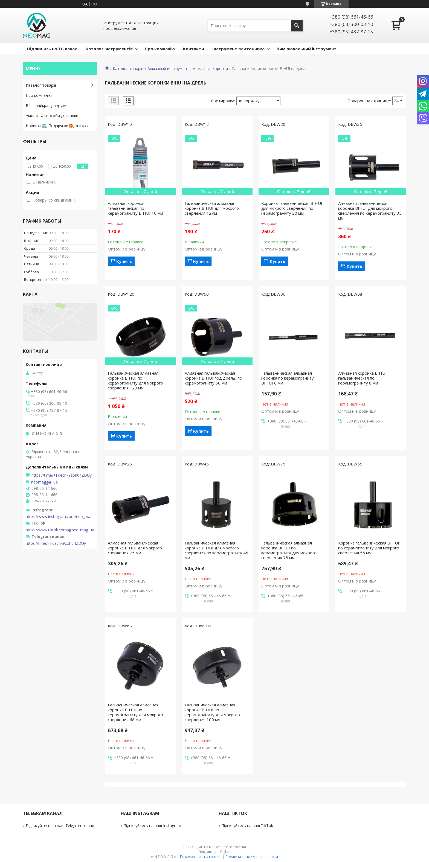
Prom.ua (239, 846)
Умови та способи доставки (52, 115)
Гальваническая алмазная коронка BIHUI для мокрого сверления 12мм (212, 208)
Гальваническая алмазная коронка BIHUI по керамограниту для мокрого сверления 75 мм (289, 550)
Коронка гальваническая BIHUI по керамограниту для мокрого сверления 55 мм (368, 547)
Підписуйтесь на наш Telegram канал (60, 825)
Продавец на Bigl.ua (215, 851)
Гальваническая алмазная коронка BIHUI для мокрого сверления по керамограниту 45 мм (216, 550)
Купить (124, 261)
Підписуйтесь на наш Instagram (152, 825)
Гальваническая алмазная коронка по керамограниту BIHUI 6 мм (287, 378)
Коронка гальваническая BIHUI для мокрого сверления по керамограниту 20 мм (291, 208)
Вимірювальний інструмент (307, 48)
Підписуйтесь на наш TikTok (247, 825)
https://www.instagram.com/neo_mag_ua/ (60, 516)
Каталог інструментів (109, 48)
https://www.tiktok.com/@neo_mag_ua (60, 530)
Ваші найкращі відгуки (46, 105)
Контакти (193, 48)
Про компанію (160, 48)
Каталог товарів (128, 68)
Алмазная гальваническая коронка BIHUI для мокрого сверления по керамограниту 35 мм (370, 210)
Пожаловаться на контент (201, 856)
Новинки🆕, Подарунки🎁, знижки (57, 125)
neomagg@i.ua (44, 482)
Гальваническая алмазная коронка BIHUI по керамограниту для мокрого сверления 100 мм (212, 712)
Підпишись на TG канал (52, 48)
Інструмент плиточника (238, 48)
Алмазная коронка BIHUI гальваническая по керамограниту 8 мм (362, 378)
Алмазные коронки (210, 68)
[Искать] (297, 25)
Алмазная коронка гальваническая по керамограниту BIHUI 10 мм (135, 208)
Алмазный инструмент (168, 68)
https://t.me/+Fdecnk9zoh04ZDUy (61, 475)
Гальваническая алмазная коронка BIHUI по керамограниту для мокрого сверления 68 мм (135, 712)
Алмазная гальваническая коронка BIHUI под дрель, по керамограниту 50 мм (213, 378)
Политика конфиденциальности (251, 856)
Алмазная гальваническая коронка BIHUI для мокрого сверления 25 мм (135, 547)
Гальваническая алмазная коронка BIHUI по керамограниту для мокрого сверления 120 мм (135, 380)
